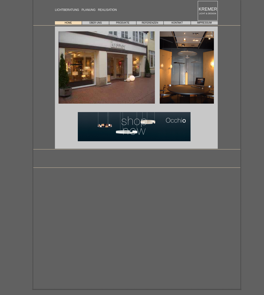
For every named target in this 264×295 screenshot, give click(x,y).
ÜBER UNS (95, 22)
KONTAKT (177, 22)
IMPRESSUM (204, 22)
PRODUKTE (123, 22)
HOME (68, 22)
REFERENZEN (150, 22)
